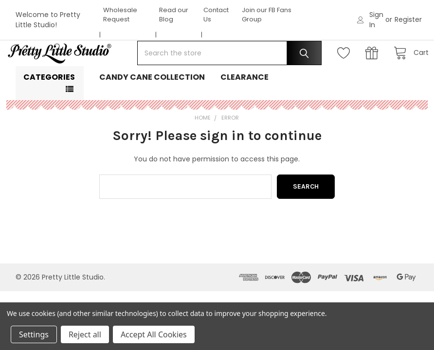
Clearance (244, 106)
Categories (49, 106)
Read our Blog (173, 14)
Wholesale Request (120, 14)
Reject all (85, 334)
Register (408, 19)
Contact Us (216, 14)
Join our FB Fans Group (266, 14)
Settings (34, 334)
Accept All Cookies (154, 334)
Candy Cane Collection (152, 106)
